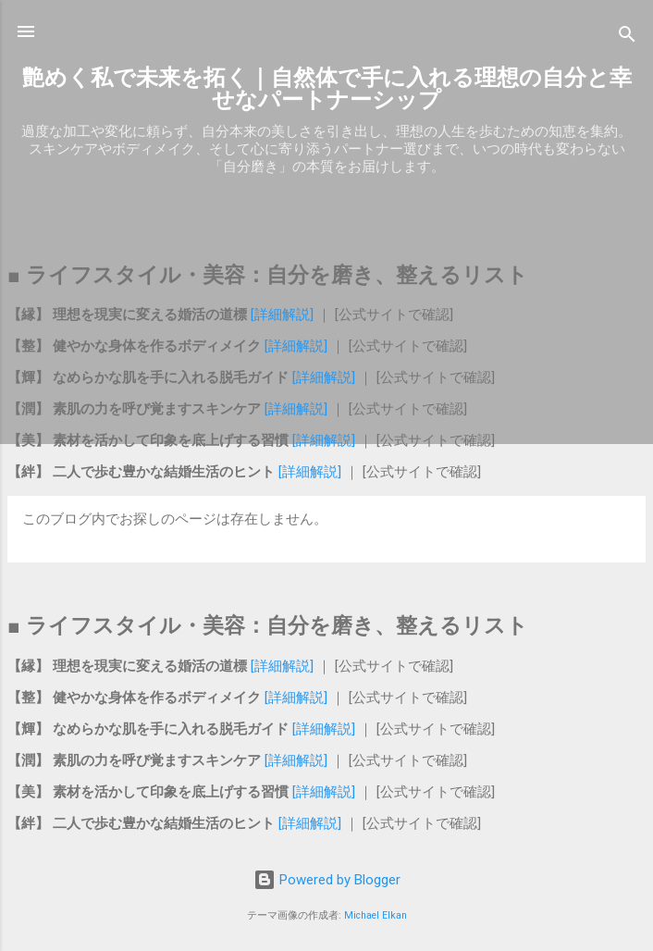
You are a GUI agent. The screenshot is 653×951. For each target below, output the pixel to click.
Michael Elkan (375, 915)
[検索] (627, 37)
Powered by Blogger (326, 879)
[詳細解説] (282, 314)
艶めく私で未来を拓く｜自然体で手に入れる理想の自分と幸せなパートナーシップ (327, 89)
